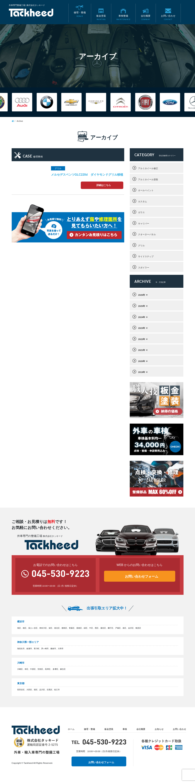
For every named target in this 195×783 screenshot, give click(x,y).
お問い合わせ (179, 729)
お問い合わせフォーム (141, 576)
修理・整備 (89, 729)
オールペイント (146, 190)
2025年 (141, 306)
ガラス (141, 212)
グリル (141, 245)
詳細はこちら (103, 185)
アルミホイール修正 (148, 168)
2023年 (141, 328)
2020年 (141, 361)
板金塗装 (108, 729)
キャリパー (143, 223)
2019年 (141, 372)
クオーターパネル (147, 234)
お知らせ (159, 729)
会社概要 (140, 729)
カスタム (142, 201)
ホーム (71, 729)
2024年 (141, 317)
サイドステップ (146, 256)
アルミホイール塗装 (148, 179)
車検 (125, 729)
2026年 (141, 295)
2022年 (141, 339)
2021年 (141, 350)
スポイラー (143, 267)
